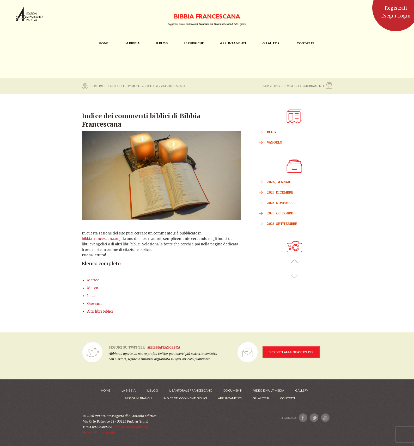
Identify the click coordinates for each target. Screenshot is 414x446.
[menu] (194, 43)
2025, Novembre (281, 203)
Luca (91, 296)
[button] (294, 261)
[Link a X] (314, 417)
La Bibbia (128, 390)
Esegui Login (396, 16)
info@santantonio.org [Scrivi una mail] (131, 427)
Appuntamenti (230, 398)
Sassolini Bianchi (139, 398)
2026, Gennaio (279, 182)
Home (106, 390)
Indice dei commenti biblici (185, 398)
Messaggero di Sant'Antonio (29, 14)
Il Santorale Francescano (190, 390)
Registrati (396, 8)
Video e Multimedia (268, 390)
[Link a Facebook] (303, 417)
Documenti (232, 390)
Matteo (93, 280)
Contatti (287, 398)
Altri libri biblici (100, 311)
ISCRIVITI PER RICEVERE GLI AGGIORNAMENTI (293, 86)
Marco (92, 288)
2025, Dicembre (280, 192)
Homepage (98, 86)
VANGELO (274, 142)
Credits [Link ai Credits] (111, 432)
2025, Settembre (282, 224)
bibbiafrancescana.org (101, 239)
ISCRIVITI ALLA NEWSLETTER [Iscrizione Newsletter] (291, 352)
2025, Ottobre (280, 213)
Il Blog (152, 390)
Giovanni (94, 303)
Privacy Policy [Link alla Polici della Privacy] (93, 432)
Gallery (301, 390)
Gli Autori (261, 398)
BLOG (271, 132)
